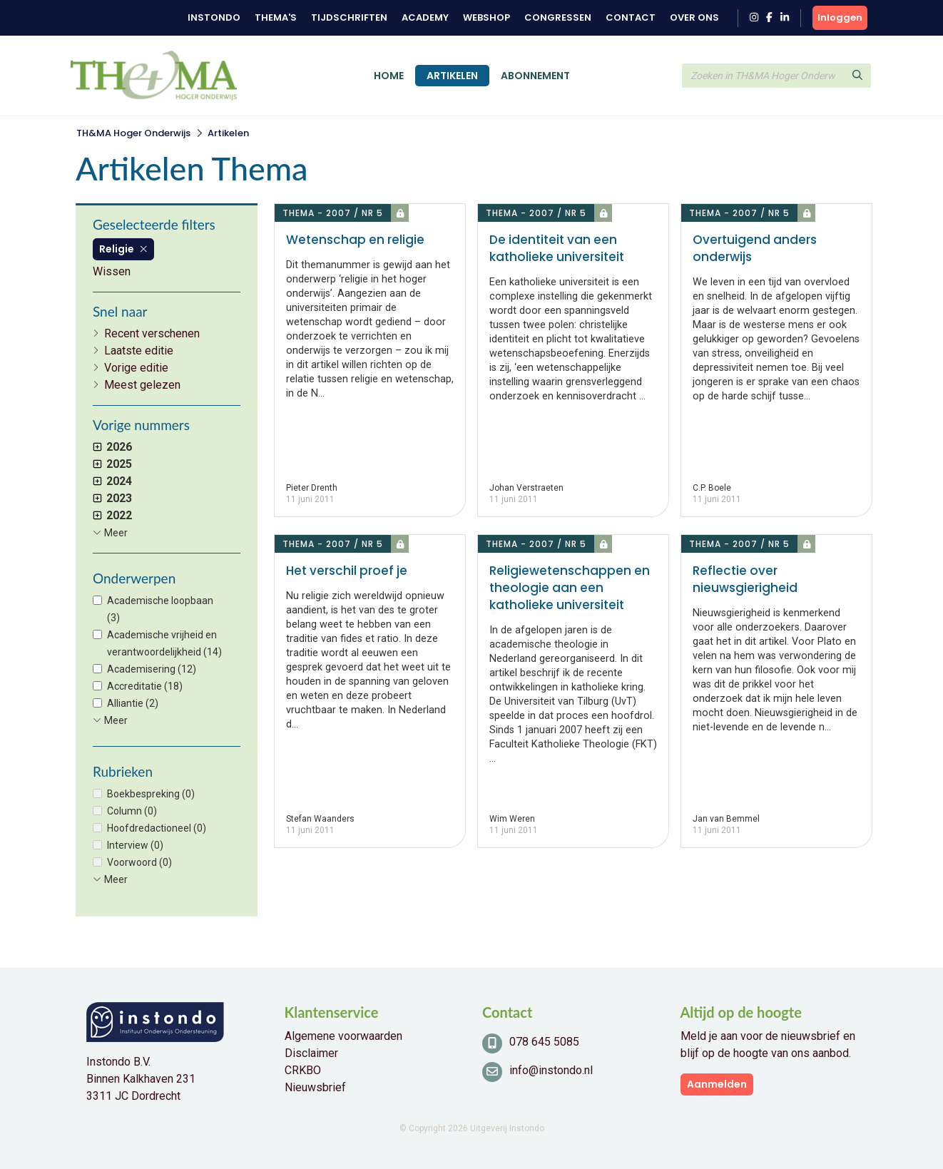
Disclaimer (311, 1053)
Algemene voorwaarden (343, 1036)
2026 (112, 447)
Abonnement (535, 75)
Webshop (486, 17)
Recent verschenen (152, 333)
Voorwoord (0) (139, 862)
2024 (112, 481)
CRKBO (303, 1070)
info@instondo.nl (551, 1070)
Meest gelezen (142, 385)
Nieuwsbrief (315, 1087)
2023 (112, 498)
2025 (112, 464)
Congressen (557, 17)
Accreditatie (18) (145, 686)
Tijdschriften (349, 17)
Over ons (694, 17)
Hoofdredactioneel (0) (156, 828)
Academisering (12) (151, 669)
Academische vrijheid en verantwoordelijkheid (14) (164, 643)
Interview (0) (135, 845)
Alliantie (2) (132, 703)
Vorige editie (136, 367)
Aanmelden (717, 1084)
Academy (425, 17)
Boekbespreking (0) (151, 794)
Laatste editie (138, 350)
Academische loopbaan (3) (160, 609)
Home (389, 75)
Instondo (214, 17)
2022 (112, 515)
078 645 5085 (544, 1041)
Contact (631, 17)
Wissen (112, 271)
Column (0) (132, 811)
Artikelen (452, 75)
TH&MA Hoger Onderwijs (133, 133)
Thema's (276, 17)
